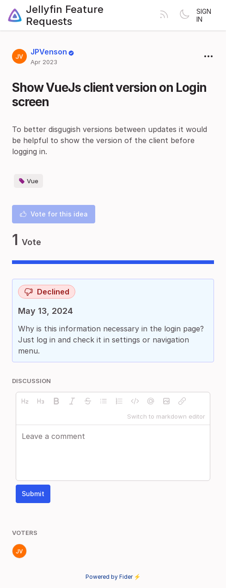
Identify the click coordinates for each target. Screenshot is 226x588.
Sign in (203, 15)
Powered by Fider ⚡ (113, 576)
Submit (33, 494)
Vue (28, 181)
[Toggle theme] (184, 15)
